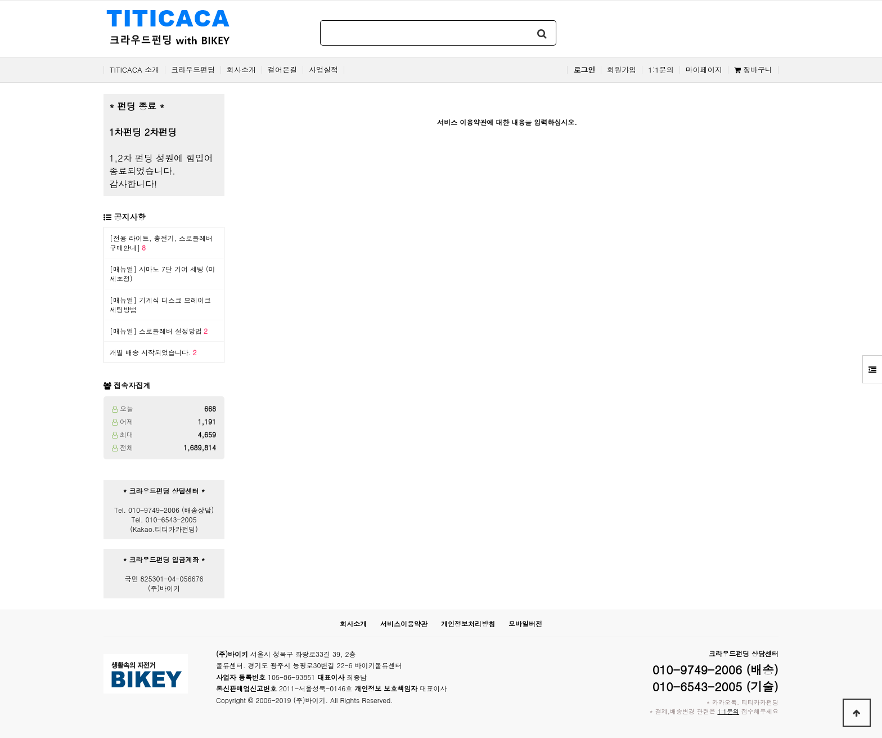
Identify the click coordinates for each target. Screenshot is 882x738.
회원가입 (621, 70)
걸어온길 (282, 70)
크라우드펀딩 (193, 70)
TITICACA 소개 (134, 70)
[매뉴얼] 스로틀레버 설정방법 (159, 331)
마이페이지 (704, 70)
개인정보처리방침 (468, 623)
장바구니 (753, 70)
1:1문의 (661, 70)
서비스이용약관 (404, 623)
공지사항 (130, 216)
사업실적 (323, 70)
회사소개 (241, 70)
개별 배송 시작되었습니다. (153, 352)
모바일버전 (525, 623)
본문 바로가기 (0, 0)
